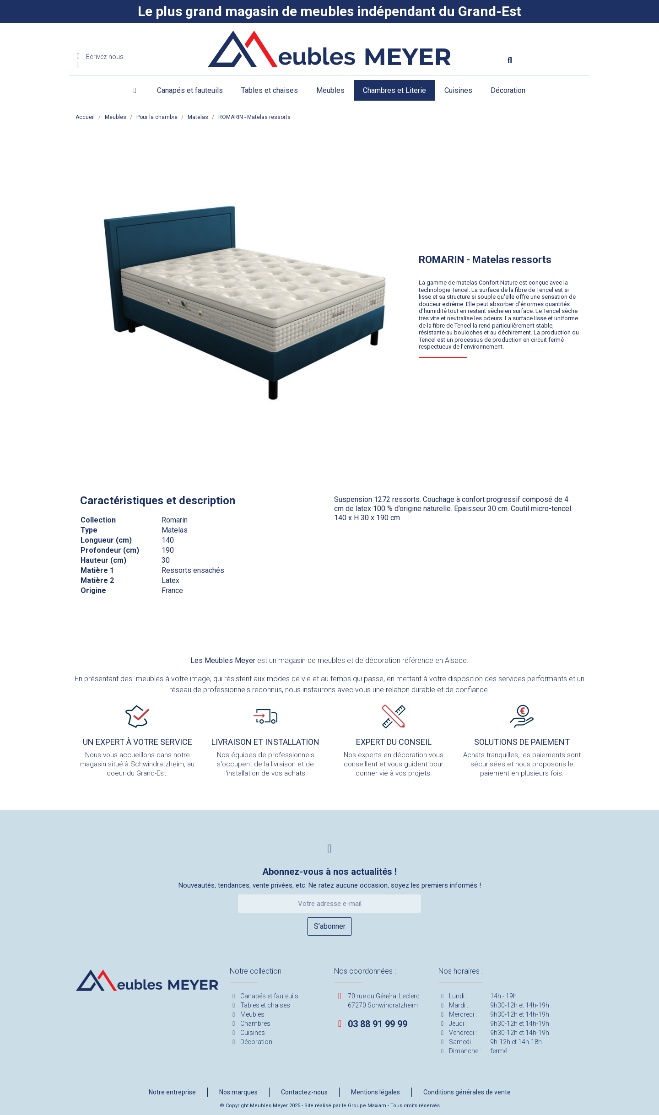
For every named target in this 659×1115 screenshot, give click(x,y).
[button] (510, 60)
